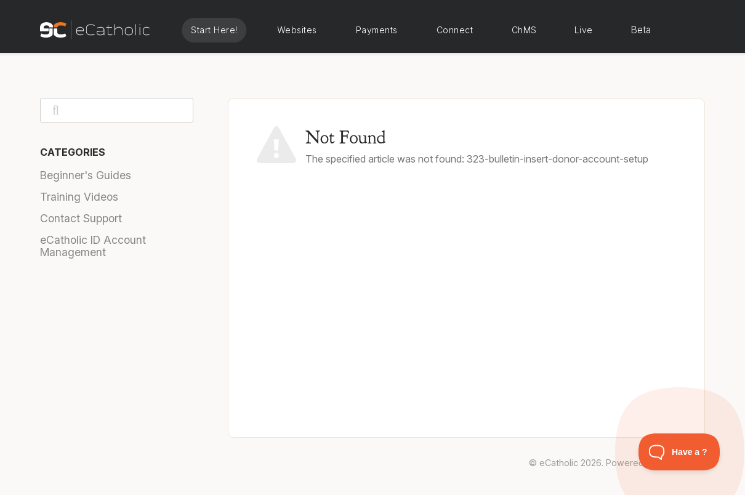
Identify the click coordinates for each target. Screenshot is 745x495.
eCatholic (558, 462)
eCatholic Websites (297, 30)
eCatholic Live (582, 30)
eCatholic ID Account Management (93, 246)
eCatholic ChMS (523, 30)
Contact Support (81, 218)
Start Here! (214, 30)
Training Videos (79, 196)
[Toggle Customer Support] (679, 451)
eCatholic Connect (454, 30)
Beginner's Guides (85, 175)
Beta (640, 30)
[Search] (116, 110)
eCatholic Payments (376, 30)
